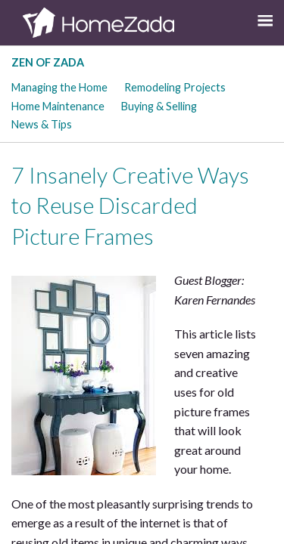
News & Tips (41, 124)
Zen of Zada (47, 62)
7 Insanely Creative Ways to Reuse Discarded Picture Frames (130, 205)
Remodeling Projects (175, 87)
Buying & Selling (159, 106)
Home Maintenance (58, 106)
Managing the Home (59, 87)
